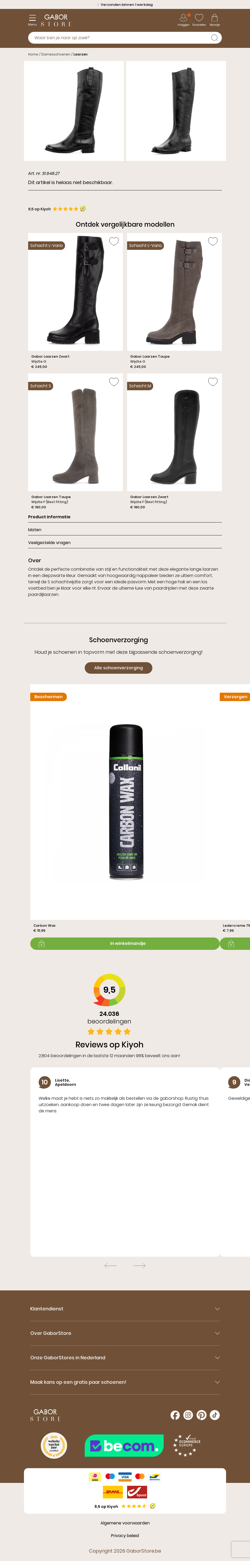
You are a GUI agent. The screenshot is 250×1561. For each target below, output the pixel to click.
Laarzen (80, 54)
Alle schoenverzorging (118, 668)
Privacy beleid (125, 1536)
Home (33, 54)
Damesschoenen (55, 54)
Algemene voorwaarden (125, 1523)
